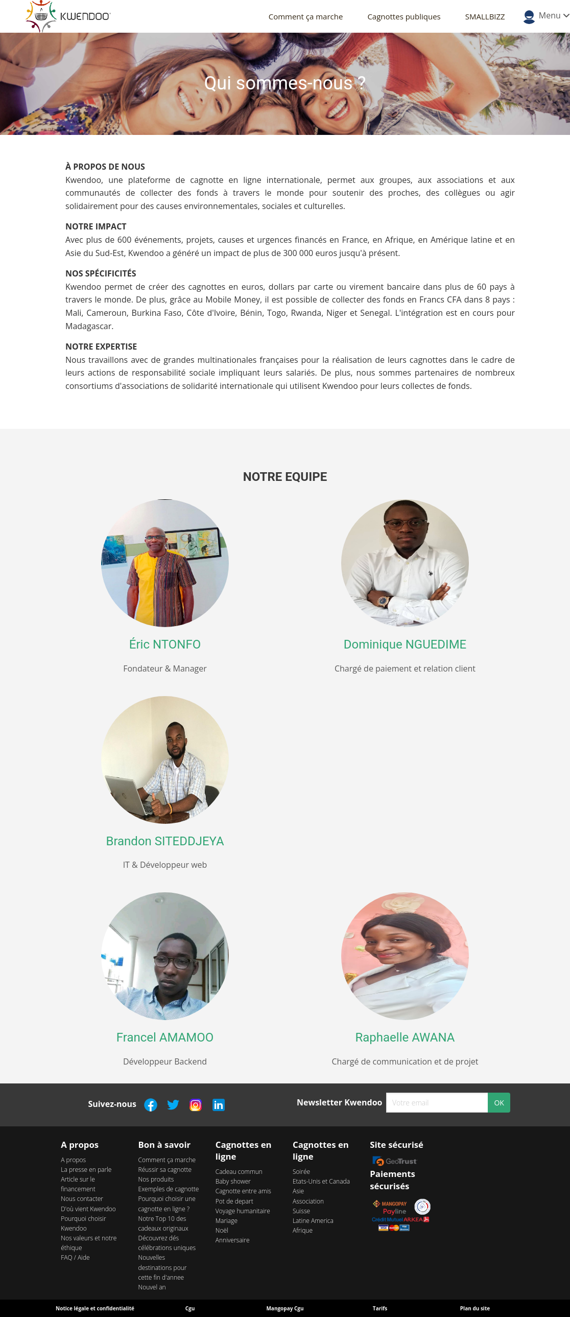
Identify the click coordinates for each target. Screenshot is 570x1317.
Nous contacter (82, 1198)
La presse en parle (86, 1169)
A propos (73, 1160)
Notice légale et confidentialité (95, 1308)
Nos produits (156, 1179)
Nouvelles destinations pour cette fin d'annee (162, 1267)
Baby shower (233, 1181)
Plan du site (475, 1308)
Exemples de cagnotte (168, 1189)
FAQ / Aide (75, 1257)
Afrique (303, 1230)
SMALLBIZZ (485, 16)
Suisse (301, 1211)
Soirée (301, 1171)
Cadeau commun (239, 1171)
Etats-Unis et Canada (321, 1181)
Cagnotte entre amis (243, 1191)
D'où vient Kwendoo (88, 1209)
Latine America (313, 1220)
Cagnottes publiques (403, 16)
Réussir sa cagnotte (165, 1169)
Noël (222, 1230)
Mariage (227, 1220)
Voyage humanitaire (243, 1211)
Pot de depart (234, 1201)
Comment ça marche (306, 16)
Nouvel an (152, 1287)
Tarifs (380, 1308)
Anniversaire (233, 1240)
